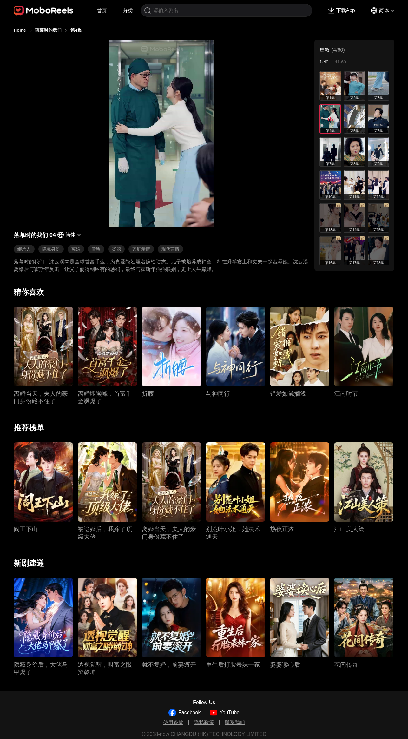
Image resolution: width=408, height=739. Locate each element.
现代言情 (170, 249)
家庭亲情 (141, 249)
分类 (128, 10)
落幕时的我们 (48, 30)
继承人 (24, 249)
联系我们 (235, 722)
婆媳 (116, 249)
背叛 (96, 249)
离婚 (75, 249)
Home (20, 30)
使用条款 (173, 722)
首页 (102, 10)
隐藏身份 (51, 249)
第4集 (76, 30)
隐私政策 (204, 722)
